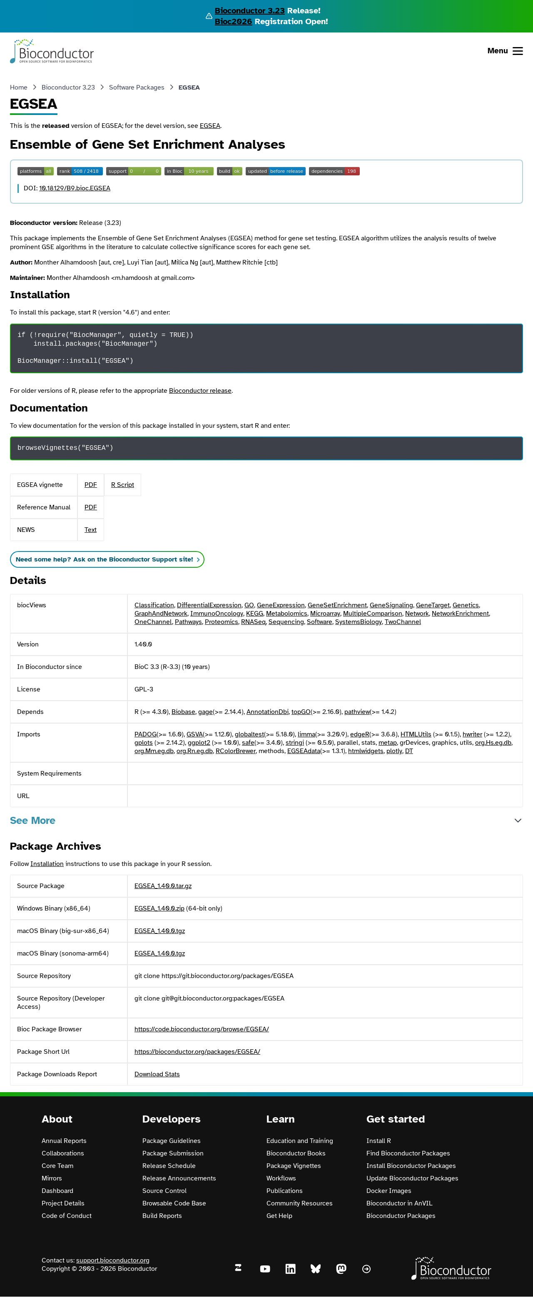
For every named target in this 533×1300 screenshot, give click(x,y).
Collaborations (63, 1153)
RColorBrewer (236, 751)
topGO (301, 712)
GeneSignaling (391, 605)
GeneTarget (433, 605)
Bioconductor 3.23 (250, 10)
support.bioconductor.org (112, 1260)
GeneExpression (281, 605)
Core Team (57, 1166)
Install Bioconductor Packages (411, 1166)
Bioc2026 (233, 21)
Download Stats (157, 1074)
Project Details (63, 1203)
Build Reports (162, 1216)
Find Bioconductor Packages (408, 1153)
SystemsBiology (358, 622)
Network (417, 613)
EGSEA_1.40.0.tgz (159, 931)
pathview (357, 712)
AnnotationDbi (268, 712)
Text (91, 530)
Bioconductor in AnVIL (399, 1203)
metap (388, 743)
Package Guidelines (171, 1141)
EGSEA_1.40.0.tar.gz (163, 886)
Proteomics (221, 622)
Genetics (466, 605)
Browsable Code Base (174, 1203)
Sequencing (286, 622)
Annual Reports (64, 1141)
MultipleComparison (372, 613)
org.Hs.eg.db (493, 743)
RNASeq (253, 622)
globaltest (249, 734)
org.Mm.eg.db (154, 751)
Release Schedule (169, 1166)
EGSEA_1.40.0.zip (159, 908)
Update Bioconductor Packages (412, 1178)
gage (205, 712)
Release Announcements (179, 1178)
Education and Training (299, 1141)
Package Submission (173, 1153)
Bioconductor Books (296, 1153)
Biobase (183, 712)
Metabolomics (286, 613)
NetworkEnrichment (460, 613)
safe (248, 743)
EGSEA (210, 126)
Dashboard (57, 1191)
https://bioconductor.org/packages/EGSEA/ (197, 1052)
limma (306, 734)
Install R (378, 1141)
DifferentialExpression (209, 605)
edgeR (359, 734)
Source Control (164, 1191)
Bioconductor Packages (401, 1216)
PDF (91, 485)
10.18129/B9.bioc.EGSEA (74, 188)
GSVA (195, 734)
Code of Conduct (67, 1216)
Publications (284, 1191)
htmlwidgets (366, 751)
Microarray (325, 613)
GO (249, 605)
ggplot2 (199, 743)
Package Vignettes (293, 1166)
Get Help (279, 1216)
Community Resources (299, 1203)
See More (32, 820)
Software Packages (136, 87)
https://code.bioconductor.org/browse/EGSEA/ (201, 1029)
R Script (122, 485)
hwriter (472, 734)
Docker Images (388, 1191)
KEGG (254, 613)
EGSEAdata (303, 751)
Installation (47, 864)
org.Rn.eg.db (195, 751)
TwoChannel (403, 622)
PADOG (145, 734)
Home (18, 87)
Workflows (281, 1178)
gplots (143, 743)
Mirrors (52, 1178)
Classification (154, 605)
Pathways (188, 622)
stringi (295, 743)
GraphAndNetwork (160, 613)
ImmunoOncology (216, 613)
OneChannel (153, 622)
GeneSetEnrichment (337, 605)
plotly (394, 751)
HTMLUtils (416, 734)
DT (409, 751)
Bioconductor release (200, 391)
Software (319, 622)
